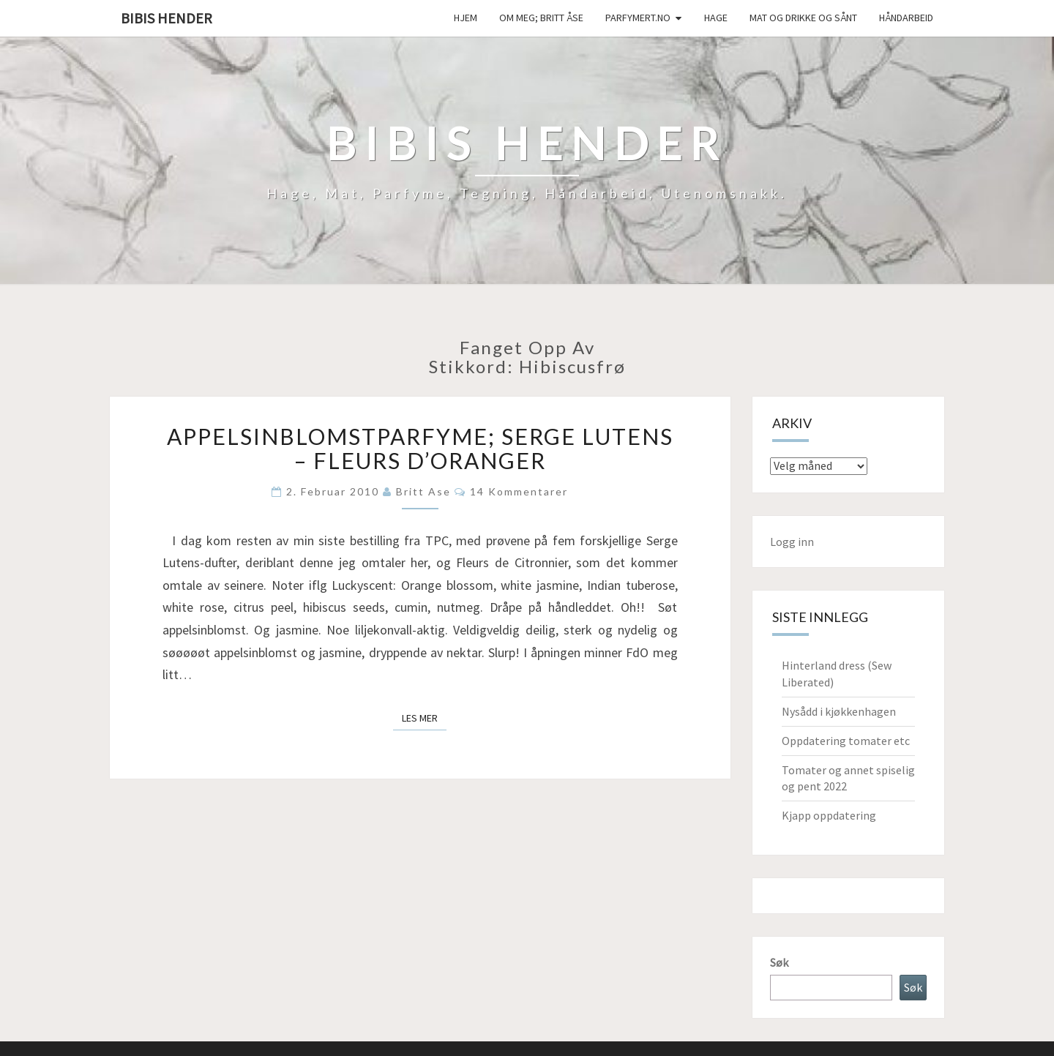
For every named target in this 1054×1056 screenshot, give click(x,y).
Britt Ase (423, 491)
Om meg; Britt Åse (541, 17)
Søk (779, 962)
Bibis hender (166, 18)
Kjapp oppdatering (829, 815)
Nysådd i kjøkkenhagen (839, 711)
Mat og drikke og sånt (803, 17)
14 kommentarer (519, 491)
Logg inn (792, 541)
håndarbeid (906, 17)
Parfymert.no (637, 17)
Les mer (424, 717)
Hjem (465, 17)
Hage (716, 17)
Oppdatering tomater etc (846, 740)
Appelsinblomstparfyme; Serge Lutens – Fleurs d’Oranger (420, 448)
